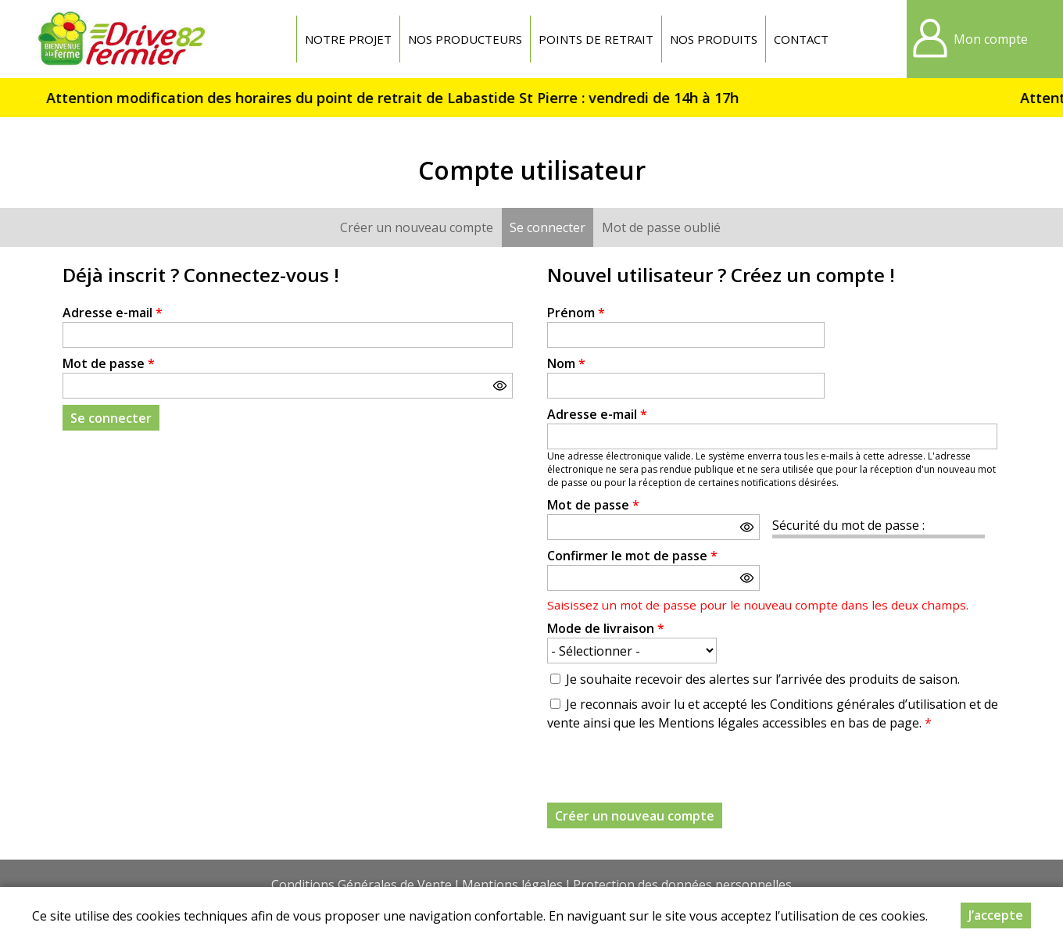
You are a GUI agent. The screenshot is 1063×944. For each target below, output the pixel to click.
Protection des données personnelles (682, 884)
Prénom (576, 312)
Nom (566, 363)
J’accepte (995, 915)
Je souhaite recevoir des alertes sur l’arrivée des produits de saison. (763, 679)
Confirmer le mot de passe (632, 555)
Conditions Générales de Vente (361, 884)
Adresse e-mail (113, 312)
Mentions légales (512, 884)
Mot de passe (109, 363)
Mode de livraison (605, 628)
